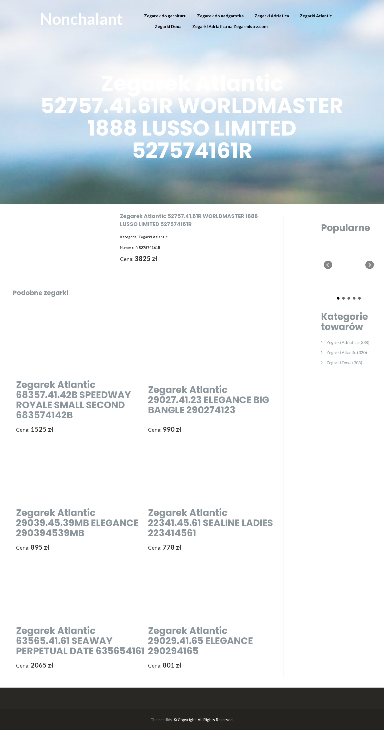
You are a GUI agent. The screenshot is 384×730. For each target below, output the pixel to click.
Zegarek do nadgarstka (220, 15)
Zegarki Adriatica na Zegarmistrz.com (230, 26)
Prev (328, 265)
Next (369, 265)
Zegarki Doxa (168, 26)
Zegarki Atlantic (316, 15)
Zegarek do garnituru (165, 15)
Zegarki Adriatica (271, 15)
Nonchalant (81, 18)
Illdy (168, 719)
